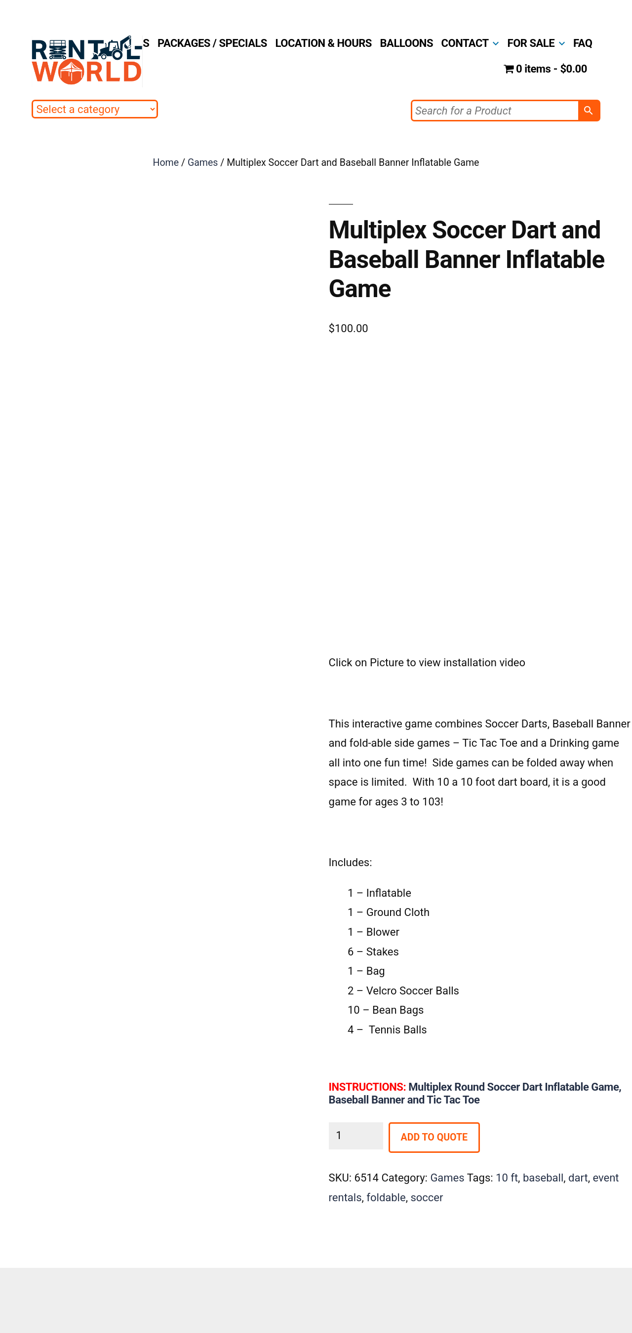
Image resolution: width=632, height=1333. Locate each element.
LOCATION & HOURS (324, 43)
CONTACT (465, 43)
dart (578, 1178)
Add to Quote (434, 1137)
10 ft (507, 1178)
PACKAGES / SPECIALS (212, 43)
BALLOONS (406, 43)
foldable (385, 1197)
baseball (543, 1178)
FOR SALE (531, 43)
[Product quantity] (356, 1135)
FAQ (582, 43)
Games (203, 162)
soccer (426, 1197)
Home (166, 162)
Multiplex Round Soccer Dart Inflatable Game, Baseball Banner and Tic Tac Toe (475, 1093)
